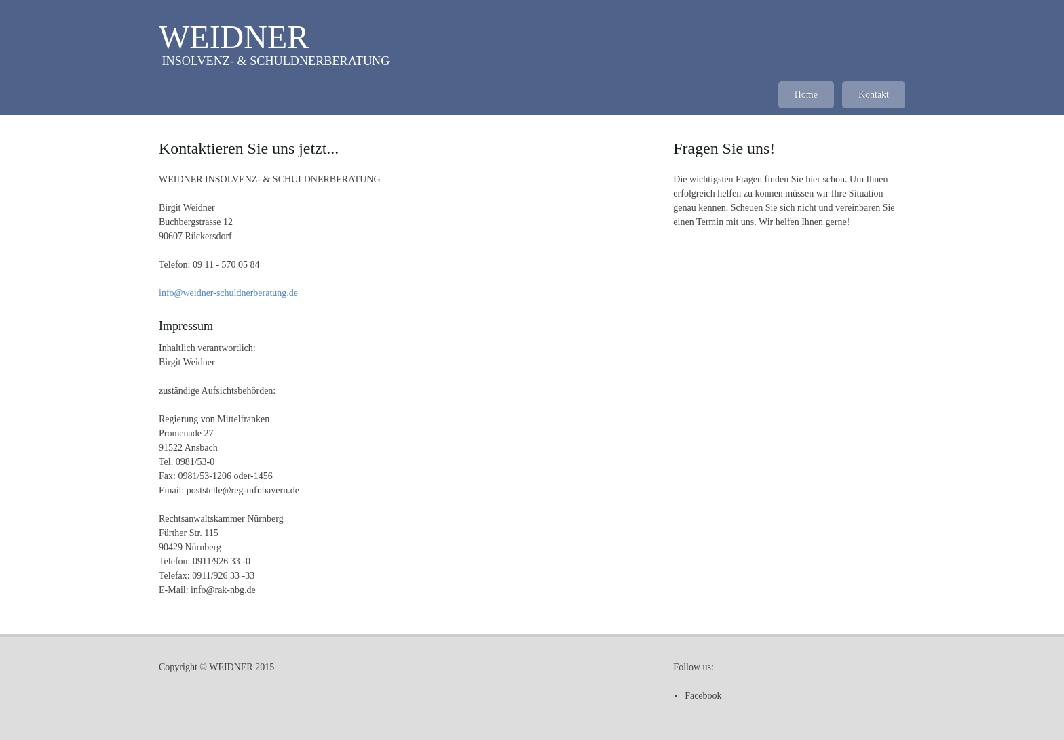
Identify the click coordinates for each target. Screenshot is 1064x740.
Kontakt (873, 94)
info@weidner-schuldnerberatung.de (228, 293)
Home (806, 94)
